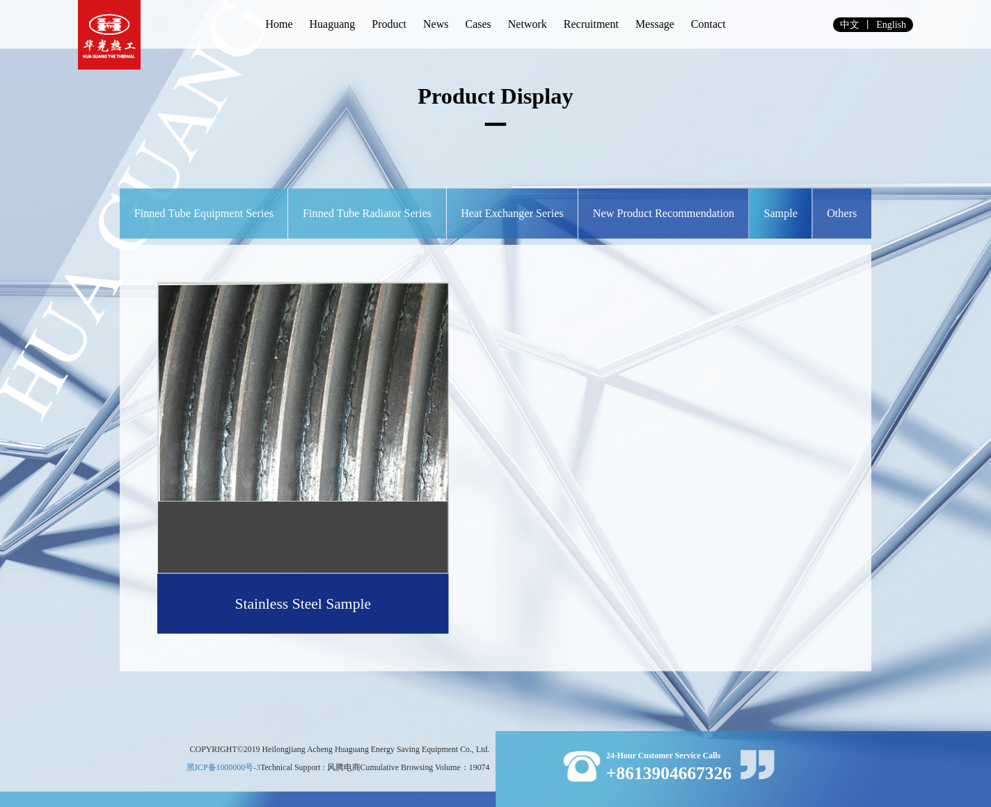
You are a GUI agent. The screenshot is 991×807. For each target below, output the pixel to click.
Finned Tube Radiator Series (367, 213)
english (891, 24)
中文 (849, 24)
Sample (780, 213)
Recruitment (591, 24)
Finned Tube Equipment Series (203, 213)
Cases (478, 24)
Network (527, 24)
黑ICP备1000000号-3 (223, 767)
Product (389, 24)
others (842, 213)
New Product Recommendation (663, 213)
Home (278, 24)
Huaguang (332, 24)
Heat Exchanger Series (512, 213)
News (435, 24)
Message (654, 24)
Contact (708, 24)
